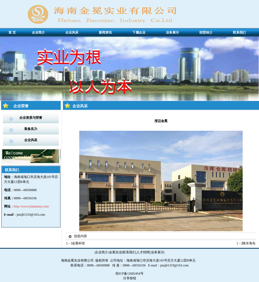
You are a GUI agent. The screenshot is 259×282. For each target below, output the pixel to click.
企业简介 (101, 252)
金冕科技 (78, 243)
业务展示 (157, 252)
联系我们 (129, 252)
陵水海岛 (248, 243)
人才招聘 (143, 252)
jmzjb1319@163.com (31, 214)
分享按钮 (129, 278)
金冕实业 (115, 252)
